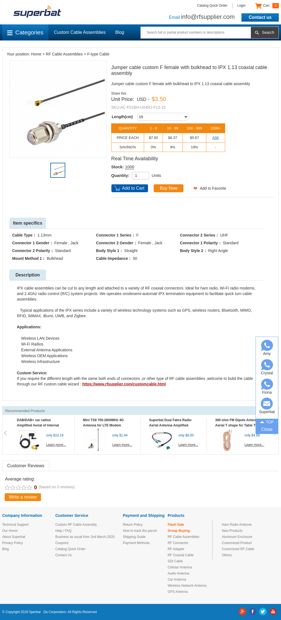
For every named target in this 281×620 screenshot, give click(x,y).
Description (27, 275)
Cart (267, 6)
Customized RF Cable (238, 549)
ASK (215, 138)
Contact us (260, 17)
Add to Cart (133, 188)
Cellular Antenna (180, 567)
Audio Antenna (178, 573)
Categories (25, 32)
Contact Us (63, 555)
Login (241, 5)
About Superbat (13, 537)
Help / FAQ (63, 531)
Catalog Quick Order (212, 5)
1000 (129, 166)
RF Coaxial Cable (181, 555)
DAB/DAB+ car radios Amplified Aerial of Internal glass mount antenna (38, 425)
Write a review (23, 497)
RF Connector (178, 543)
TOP (267, 422)
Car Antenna (177, 579)
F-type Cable (98, 54)
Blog (119, 32)
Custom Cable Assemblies (80, 32)
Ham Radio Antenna (236, 525)
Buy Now (169, 188)
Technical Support (15, 525)
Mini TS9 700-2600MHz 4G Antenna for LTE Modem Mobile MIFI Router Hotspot (104, 425)
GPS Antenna (178, 592)
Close (267, 429)
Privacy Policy (12, 543)
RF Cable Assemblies (64, 54)
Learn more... (56, 445)
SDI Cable (175, 561)
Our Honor (10, 531)
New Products (232, 531)
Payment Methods (136, 543)
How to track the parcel (140, 531)
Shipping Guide (134, 537)
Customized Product (237, 543)
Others (227, 555)
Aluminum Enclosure (237, 537)
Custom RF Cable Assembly (76, 525)
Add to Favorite (213, 188)
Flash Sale (176, 525)
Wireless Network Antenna (187, 586)
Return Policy (132, 525)
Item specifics (27, 223)
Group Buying (179, 531)
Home (36, 54)
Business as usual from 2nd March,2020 (85, 537)
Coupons (62, 543)
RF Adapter (176, 549)
